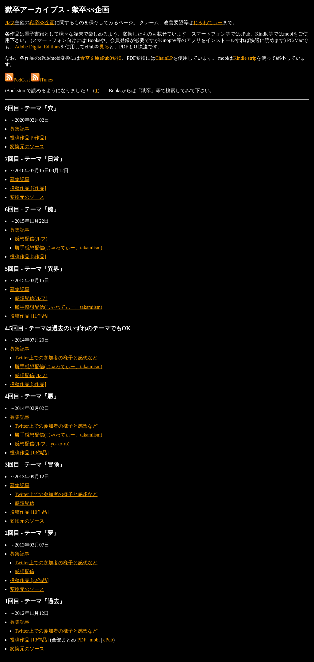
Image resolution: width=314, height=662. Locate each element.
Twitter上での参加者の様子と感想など (56, 357)
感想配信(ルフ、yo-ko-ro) (42, 443)
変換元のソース (27, 146)
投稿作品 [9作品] (28, 137)
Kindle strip (244, 58)
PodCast (17, 79)
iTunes (42, 79)
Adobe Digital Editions (37, 46)
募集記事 (19, 128)
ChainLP (164, 58)
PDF (81, 639)
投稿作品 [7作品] (28, 188)
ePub (108, 639)
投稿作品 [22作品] (29, 580)
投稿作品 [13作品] (29, 452)
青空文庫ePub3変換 (101, 58)
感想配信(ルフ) (31, 238)
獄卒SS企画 (42, 22)
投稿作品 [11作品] (29, 316)
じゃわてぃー (208, 22)
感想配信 (24, 503)
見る (104, 46)
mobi (95, 639)
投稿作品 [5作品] (28, 256)
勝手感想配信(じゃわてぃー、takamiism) (58, 247)
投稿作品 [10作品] (29, 512)
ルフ (10, 22)
